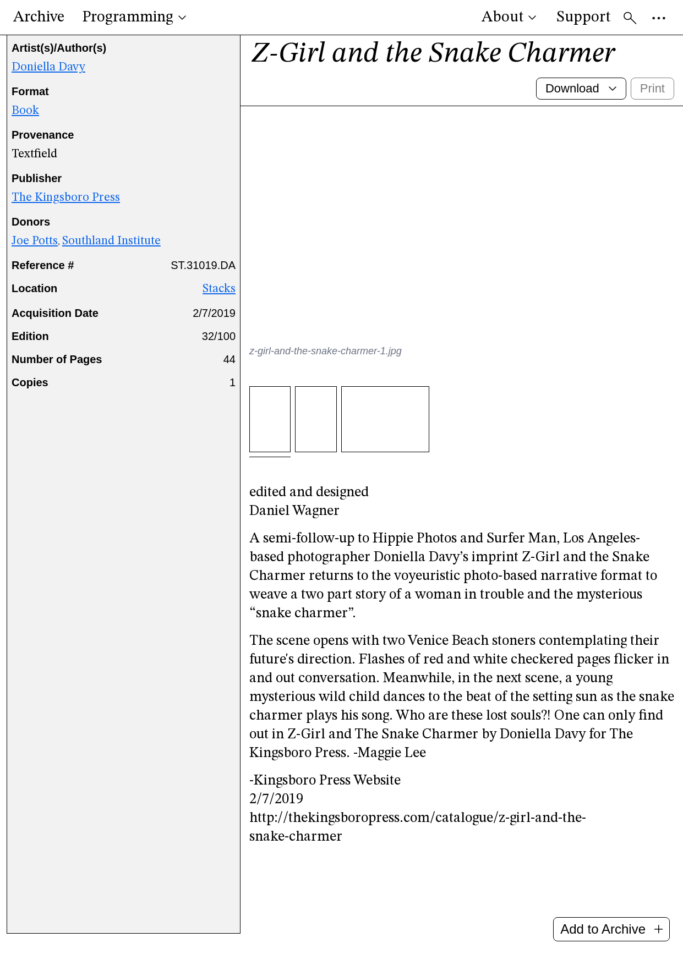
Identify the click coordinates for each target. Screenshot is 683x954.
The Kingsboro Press (66, 208)
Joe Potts (35, 252)
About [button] (510, 17)
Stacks (219, 300)
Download (582, 99)
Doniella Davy (48, 78)
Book (25, 122)
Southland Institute (111, 252)
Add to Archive (611, 929)
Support (583, 17)
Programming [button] (135, 17)
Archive (38, 17)
